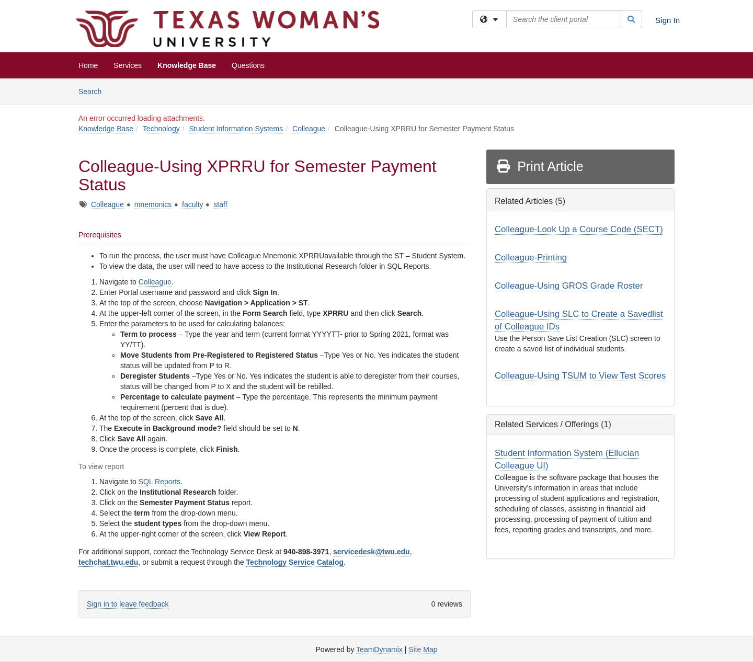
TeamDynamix (379, 649)
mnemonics (153, 204)
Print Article (539, 166)
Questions (248, 65)
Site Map (422, 649)
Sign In (667, 20)
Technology (161, 128)
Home (88, 65)
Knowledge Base (186, 65)
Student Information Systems (236, 128)
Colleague (308, 128)
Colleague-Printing (531, 257)
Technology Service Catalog (295, 562)
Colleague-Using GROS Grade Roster (569, 286)
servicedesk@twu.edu (371, 551)
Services (127, 65)
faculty (192, 204)
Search (93, 91)
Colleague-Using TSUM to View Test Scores (580, 376)
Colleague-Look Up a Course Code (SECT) (579, 229)
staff (220, 204)
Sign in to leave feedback (127, 604)
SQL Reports (159, 481)
